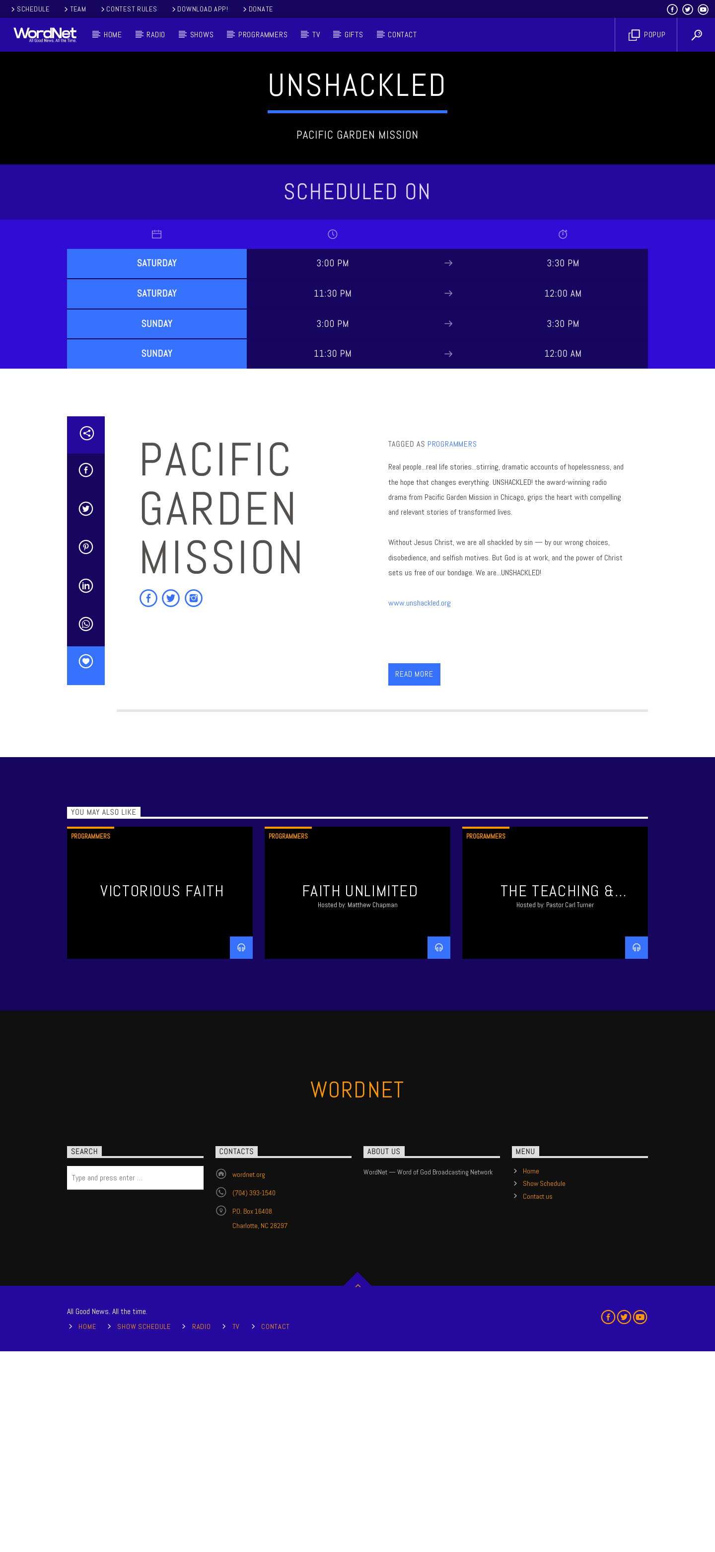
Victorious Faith (162, 1091)
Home (113, 34)
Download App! (199, 8)
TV (316, 34)
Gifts (354, 34)
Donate (257, 8)
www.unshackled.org (419, 803)
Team (74, 8)
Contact (402, 34)
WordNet (357, 1290)
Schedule (29, 8)
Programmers (263, 34)
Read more (414, 874)
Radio (155, 34)
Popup (647, 35)
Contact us (538, 1397)
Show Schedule (544, 1384)
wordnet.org (248, 1375)
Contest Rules (128, 8)
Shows (202, 34)
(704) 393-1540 (254, 1393)
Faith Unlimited (360, 1091)
